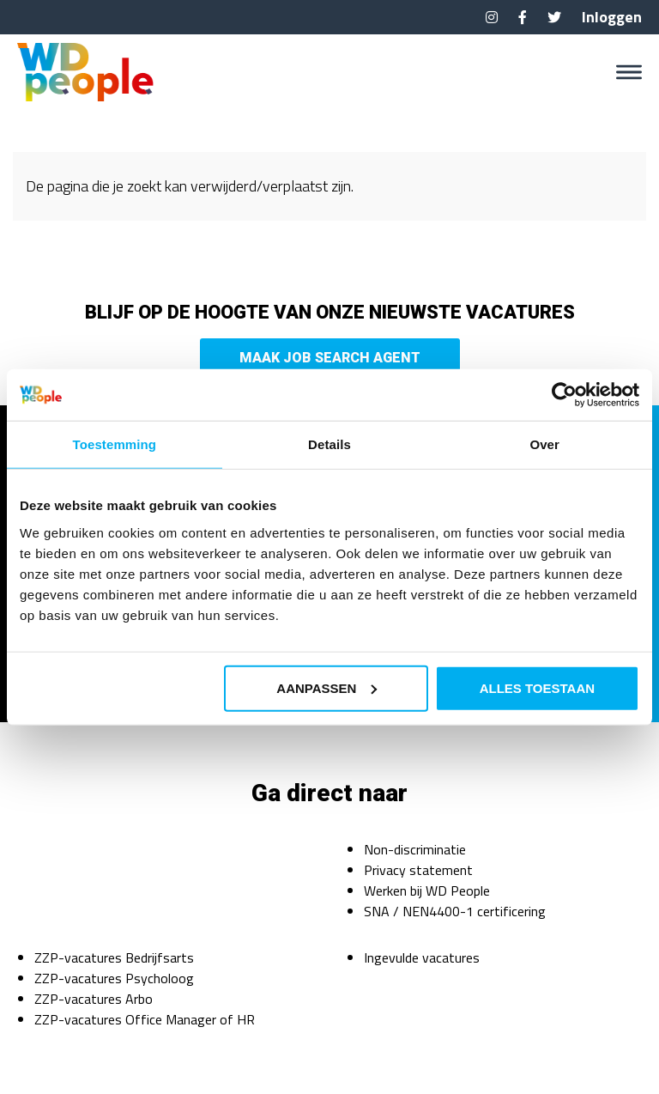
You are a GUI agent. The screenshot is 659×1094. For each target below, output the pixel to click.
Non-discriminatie (415, 849)
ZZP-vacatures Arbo (93, 998)
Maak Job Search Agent (329, 357)
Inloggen (612, 16)
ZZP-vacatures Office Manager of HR (144, 1019)
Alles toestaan (537, 687)
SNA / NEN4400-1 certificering (455, 911)
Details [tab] (329, 444)
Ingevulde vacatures (422, 957)
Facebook (522, 17)
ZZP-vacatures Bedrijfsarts (114, 957)
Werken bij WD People (427, 890)
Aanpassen (326, 687)
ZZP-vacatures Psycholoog (114, 978)
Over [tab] (544, 444)
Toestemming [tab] (115, 444)
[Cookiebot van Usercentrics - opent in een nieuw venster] (564, 395)
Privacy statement (418, 870)
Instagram (492, 17)
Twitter (554, 17)
